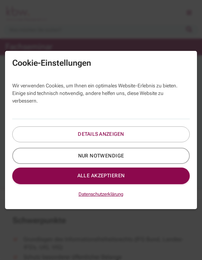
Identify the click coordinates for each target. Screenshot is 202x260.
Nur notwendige (101, 156)
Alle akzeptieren (101, 175)
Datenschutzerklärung (101, 194)
